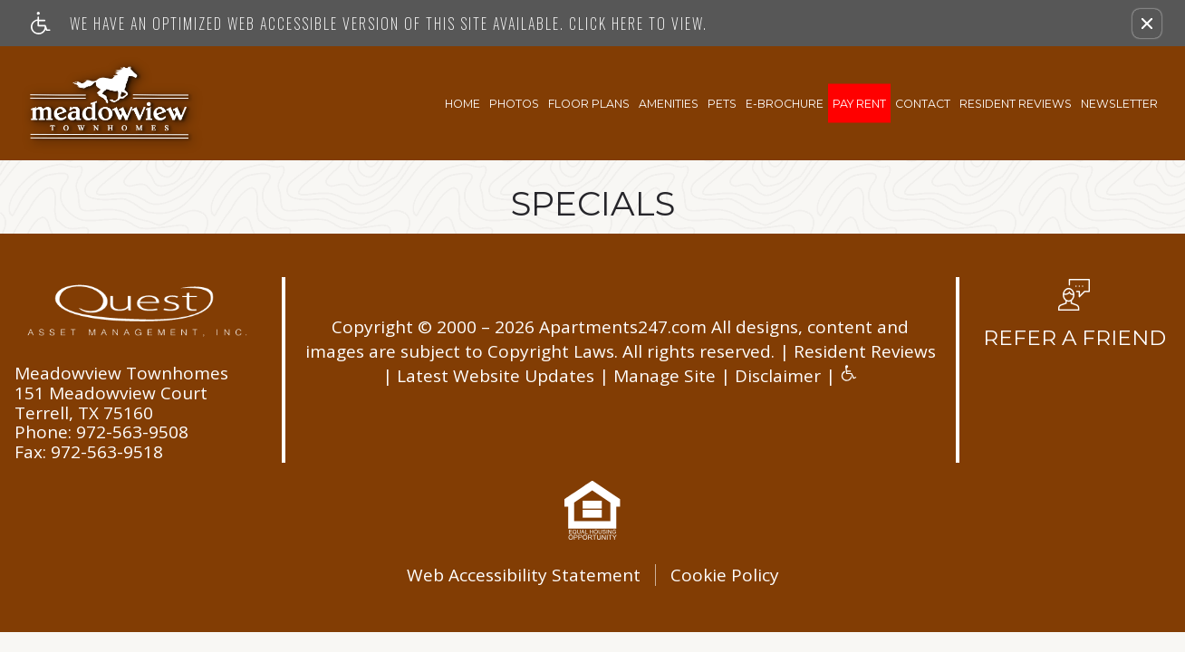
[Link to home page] (111, 103)
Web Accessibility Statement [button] (524, 575)
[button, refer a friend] (1074, 319)
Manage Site (664, 376)
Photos (514, 103)
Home (462, 103)
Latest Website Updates (495, 376)
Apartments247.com (623, 327)
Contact (922, 103)
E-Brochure (785, 103)
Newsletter (1119, 103)
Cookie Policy (724, 575)
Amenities (668, 103)
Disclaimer (778, 376)
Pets (722, 103)
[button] (1146, 23)
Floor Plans (589, 103)
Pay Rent (859, 103)
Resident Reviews (1015, 103)
